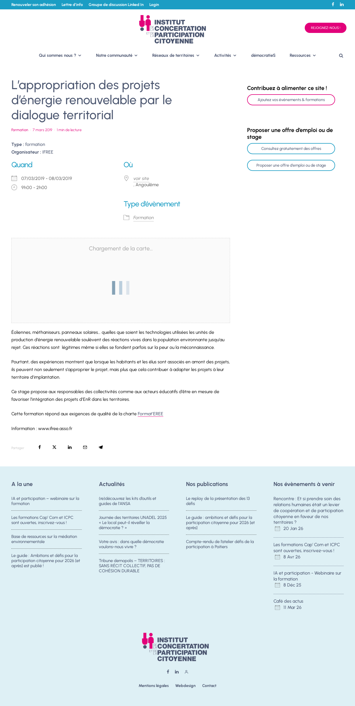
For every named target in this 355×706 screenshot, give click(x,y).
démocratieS (263, 55)
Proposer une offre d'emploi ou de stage (291, 165)
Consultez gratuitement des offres (291, 148)
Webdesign (185, 685)
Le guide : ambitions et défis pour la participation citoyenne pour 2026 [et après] (220, 522)
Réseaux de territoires (173, 55)
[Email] (85, 447)
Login (154, 4)
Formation (19, 130)
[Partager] (39, 447)
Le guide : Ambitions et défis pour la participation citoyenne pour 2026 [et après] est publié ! (45, 562)
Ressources (300, 55)
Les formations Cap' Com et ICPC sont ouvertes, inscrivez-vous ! (306, 547)
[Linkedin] (341, 4)
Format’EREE (150, 413)
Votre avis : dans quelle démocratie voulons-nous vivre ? (131, 544)
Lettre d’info (72, 4)
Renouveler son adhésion (33, 4)
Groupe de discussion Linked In (116, 4)
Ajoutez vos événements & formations (291, 99)
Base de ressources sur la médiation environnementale (44, 539)
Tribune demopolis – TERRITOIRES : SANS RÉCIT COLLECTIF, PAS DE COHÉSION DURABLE (132, 567)
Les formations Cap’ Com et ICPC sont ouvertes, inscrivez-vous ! (42, 520)
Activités (222, 55)
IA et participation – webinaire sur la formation (45, 501)
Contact (209, 685)
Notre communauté (114, 55)
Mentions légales (154, 685)
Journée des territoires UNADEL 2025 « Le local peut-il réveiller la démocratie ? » (133, 522)
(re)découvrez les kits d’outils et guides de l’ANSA (127, 501)
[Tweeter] (54, 447)
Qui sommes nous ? (57, 55)
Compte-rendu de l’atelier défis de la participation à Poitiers (220, 544)
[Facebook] (333, 4)
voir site (141, 178)
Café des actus (288, 601)
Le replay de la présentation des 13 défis (218, 501)
